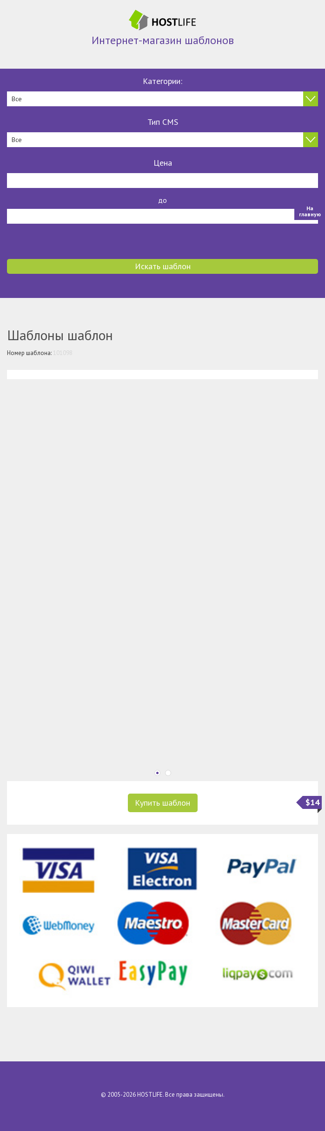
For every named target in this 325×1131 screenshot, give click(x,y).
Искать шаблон (163, 266)
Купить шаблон (162, 802)
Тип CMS (162, 121)
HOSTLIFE (150, 1095)
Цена (162, 162)
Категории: (162, 81)
